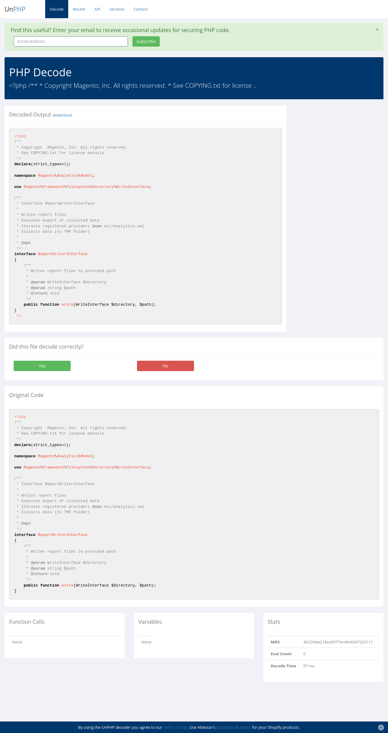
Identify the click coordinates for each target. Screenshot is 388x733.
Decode (57, 9)
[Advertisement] (342, 143)
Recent (79, 9)
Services (116, 9)
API (97, 9)
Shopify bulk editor (233, 727)
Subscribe (146, 41)
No (165, 366)
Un (15, 9)
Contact (140, 9)
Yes (42, 366)
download (62, 115)
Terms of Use (175, 727)
